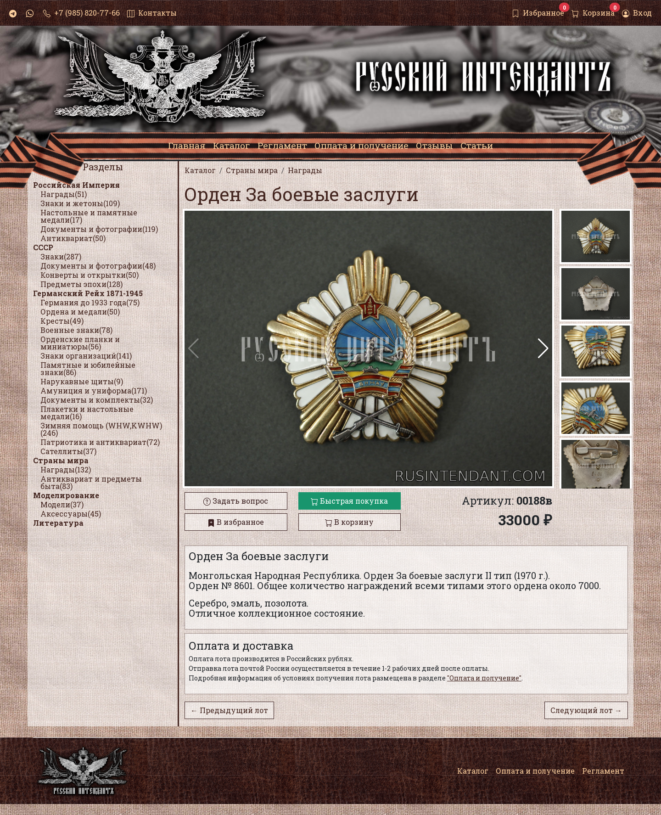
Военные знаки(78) (76, 330)
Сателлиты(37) (68, 451)
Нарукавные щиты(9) (81, 381)
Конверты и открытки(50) (89, 275)
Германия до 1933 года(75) (90, 302)
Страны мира (61, 460)
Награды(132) (65, 469)
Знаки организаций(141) (86, 355)
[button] (543, 348)
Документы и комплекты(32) (96, 400)
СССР (43, 247)
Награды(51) (63, 194)
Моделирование (66, 495)
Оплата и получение (535, 771)
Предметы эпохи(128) (81, 284)
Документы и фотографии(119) (99, 229)
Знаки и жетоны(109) (80, 203)
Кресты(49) (62, 321)
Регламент (603, 771)
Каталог (472, 771)
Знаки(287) (60, 256)
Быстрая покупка (349, 501)
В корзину (349, 522)
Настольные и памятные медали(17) (88, 216)
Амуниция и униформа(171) (93, 390)
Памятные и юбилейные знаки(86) (87, 368)
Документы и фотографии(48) (98, 265)
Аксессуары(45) (70, 513)
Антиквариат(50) (73, 238)
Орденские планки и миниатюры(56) (80, 342)
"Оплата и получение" (484, 678)
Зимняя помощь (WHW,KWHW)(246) (101, 429)
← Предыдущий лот (229, 710)
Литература (58, 523)
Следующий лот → (586, 710)
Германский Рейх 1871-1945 (88, 293)
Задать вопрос (235, 501)
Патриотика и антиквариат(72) (100, 442)
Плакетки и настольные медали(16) (87, 412)
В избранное (235, 522)
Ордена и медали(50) (80, 311)
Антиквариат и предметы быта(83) (91, 482)
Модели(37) (62, 504)
